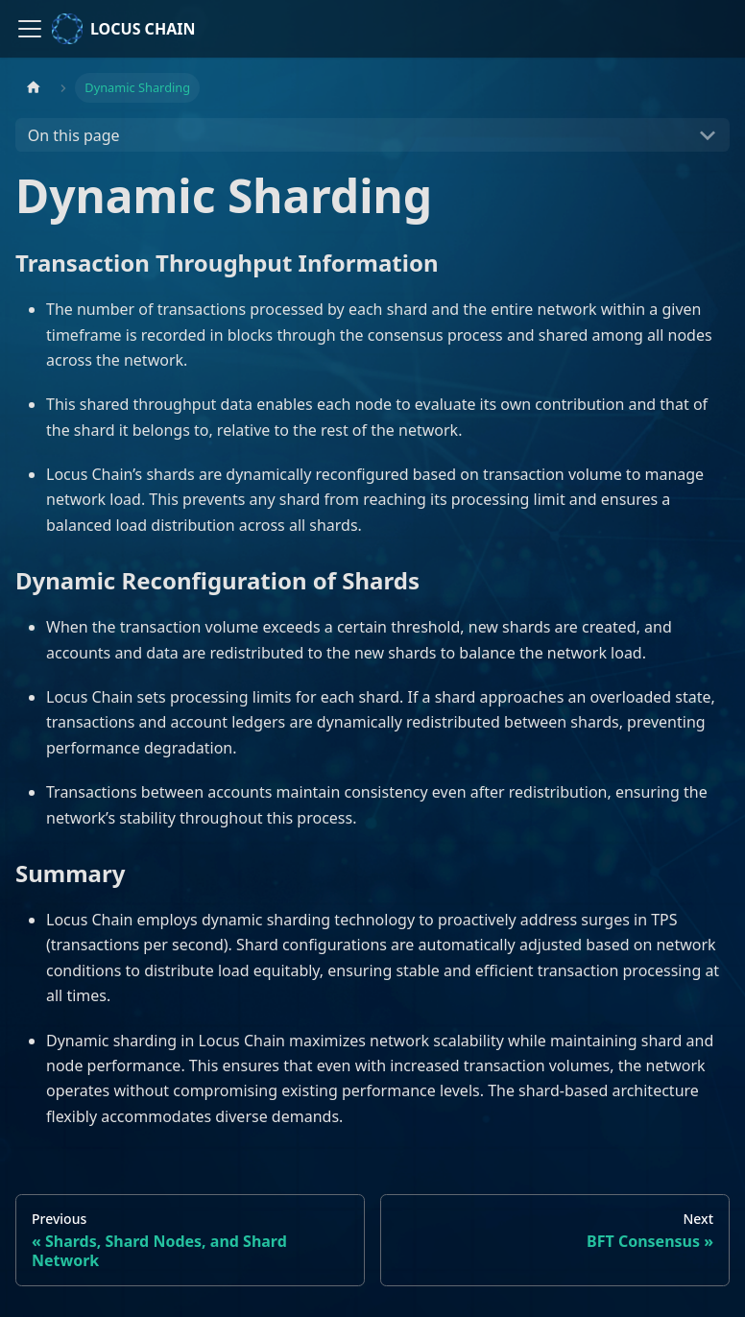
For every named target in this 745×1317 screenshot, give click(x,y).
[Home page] (33, 88)
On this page (74, 135)
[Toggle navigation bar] (29, 28)
